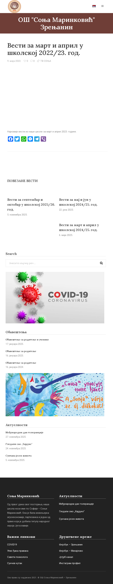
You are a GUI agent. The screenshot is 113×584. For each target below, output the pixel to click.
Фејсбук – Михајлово (71, 550)
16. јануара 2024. (15, 367)
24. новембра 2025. (16, 448)
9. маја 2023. (14, 61)
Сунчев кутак (14, 563)
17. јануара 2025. (15, 344)
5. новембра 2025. (17, 214)
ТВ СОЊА (45, 61)
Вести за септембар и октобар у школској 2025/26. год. (31, 204)
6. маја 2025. (66, 235)
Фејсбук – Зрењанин (71, 544)
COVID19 (12, 544)
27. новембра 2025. (16, 437)
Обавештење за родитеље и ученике (27, 339)
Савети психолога (17, 557)
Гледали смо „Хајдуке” (19, 444)
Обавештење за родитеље (21, 351)
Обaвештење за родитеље (21, 362)
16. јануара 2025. (15, 355)
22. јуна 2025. (66, 209)
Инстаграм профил (69, 563)
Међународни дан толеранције (24, 432)
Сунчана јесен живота (18, 455)
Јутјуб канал (66, 557)
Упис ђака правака (17, 550)
